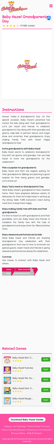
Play (45, 359)
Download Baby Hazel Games (27, 419)
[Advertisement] (27, 312)
